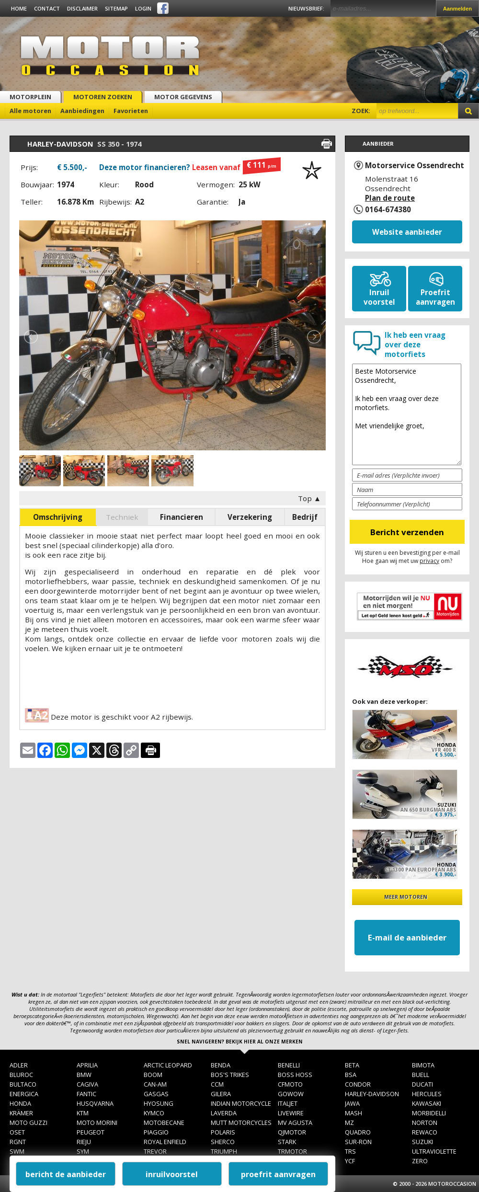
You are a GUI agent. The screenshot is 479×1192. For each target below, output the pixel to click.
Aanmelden (457, 8)
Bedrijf (305, 517)
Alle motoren (30, 110)
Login (143, 8)
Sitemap (116, 8)
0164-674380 (388, 209)
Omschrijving (57, 517)
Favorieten (131, 110)
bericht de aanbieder (65, 1174)
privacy (429, 561)
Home (19, 8)
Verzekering (250, 517)
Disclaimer (82, 8)
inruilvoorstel (172, 1174)
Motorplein (30, 96)
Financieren (181, 517)
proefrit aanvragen (278, 1174)
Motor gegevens (183, 96)
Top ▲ (309, 498)
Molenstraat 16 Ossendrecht (391, 188)
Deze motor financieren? (190, 167)
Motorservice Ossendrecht (414, 165)
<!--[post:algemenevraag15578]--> (406, 414)
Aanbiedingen (82, 110)
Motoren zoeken (102, 96)
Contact (47, 8)
